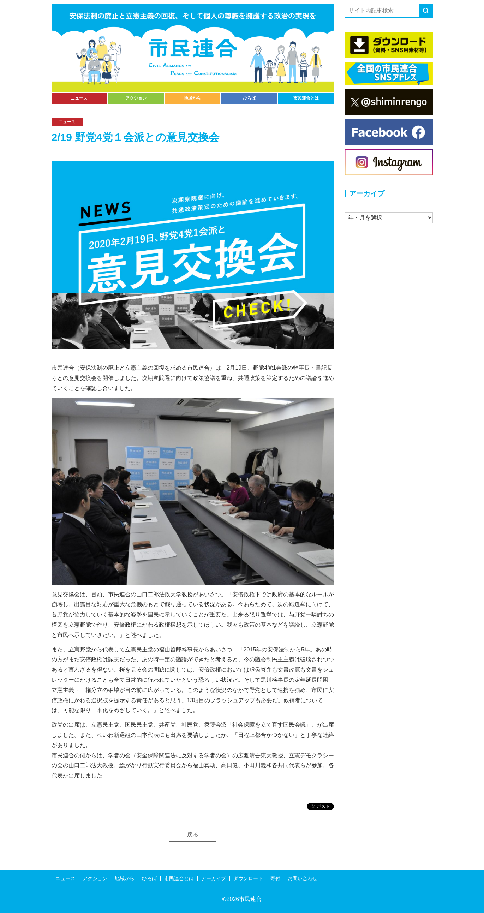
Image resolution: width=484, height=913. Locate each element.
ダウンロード (248, 878)
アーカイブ (213, 878)
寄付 (275, 878)
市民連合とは (306, 98)
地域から (192, 98)
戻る (192, 834)
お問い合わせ (302, 878)
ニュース (79, 98)
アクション (136, 98)
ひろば (249, 98)
